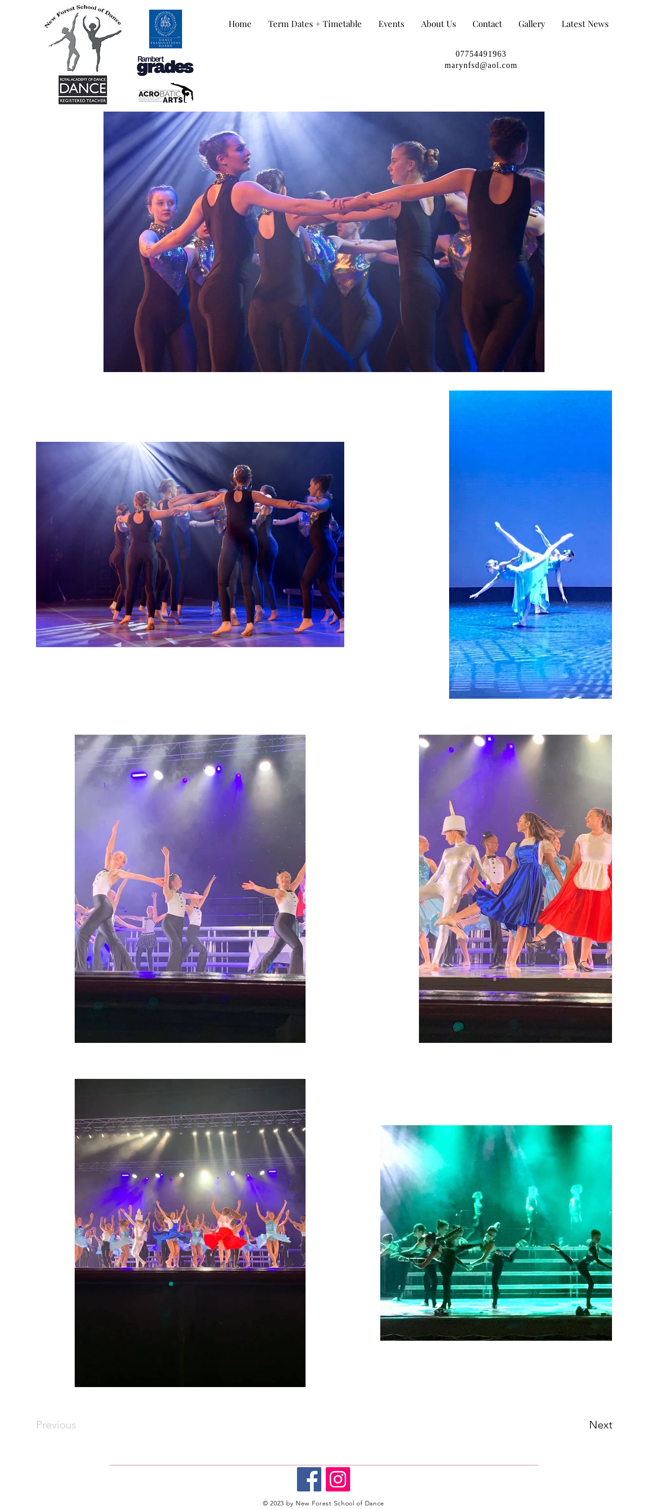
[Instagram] (338, 1479)
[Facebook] (309, 1479)
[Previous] (68, 1425)
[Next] (582, 1425)
